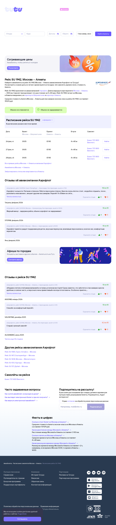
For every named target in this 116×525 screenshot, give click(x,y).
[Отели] (64, 9)
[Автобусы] (55, 9)
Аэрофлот (43, 91)
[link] (13, 69)
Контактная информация (41, 485)
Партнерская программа (69, 478)
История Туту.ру (37, 475)
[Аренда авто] (95, 9)
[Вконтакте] (93, 472)
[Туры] (84, 9)
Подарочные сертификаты (14, 485)
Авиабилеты (8, 463)
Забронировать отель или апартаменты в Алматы (24, 171)
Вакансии (35, 478)
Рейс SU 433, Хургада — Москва (17, 363)
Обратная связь (37, 481)
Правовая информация (49, 506)
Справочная (8, 475)
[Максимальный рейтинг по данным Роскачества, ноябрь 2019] (93, 508)
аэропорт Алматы (54, 95)
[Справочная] (106, 9)
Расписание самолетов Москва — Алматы (27, 463)
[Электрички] (74, 9)
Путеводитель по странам (14, 478)
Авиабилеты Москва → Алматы (17, 167)
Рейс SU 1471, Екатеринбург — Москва (20, 355)
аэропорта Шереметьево (35, 95)
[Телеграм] (89, 472)
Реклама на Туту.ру (66, 475)
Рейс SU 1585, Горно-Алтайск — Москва (20, 352)
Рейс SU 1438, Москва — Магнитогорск (20, 359)
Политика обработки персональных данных (21, 506)
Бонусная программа (12, 481)
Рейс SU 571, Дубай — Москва (16, 366)
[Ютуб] (98, 472)
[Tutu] (13, 9)
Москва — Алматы (80, 91)
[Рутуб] (103, 472)
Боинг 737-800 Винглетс (14, 379)
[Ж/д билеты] (43, 9)
